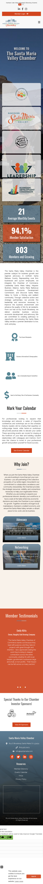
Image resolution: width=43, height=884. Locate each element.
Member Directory (21, 769)
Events (34, 2)
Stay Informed (20, 2)
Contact (8, 2)
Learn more (19, 881)
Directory (29, 2)
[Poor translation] (9, 837)
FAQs (21, 776)
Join (13, 2)
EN (20, 4)
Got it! (33, 876)
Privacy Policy (21, 779)
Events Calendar (21, 772)
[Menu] (39, 22)
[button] (18, 687)
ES (23, 4)
